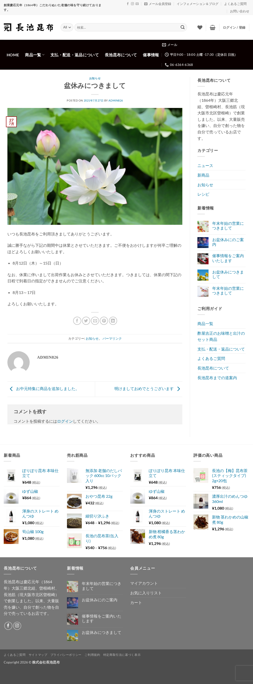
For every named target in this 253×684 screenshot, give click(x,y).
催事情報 (151, 54)
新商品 (203, 175)
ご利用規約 (92, 655)
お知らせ (95, 78)
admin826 (115, 100)
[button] (157, 3)
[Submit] (182, 27)
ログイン (65, 421)
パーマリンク (112, 338)
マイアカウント (144, 583)
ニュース (205, 165)
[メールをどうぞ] (137, 4)
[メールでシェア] (95, 321)
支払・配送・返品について (74, 54)
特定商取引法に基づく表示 (122, 655)
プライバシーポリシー (66, 655)
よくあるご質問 (235, 4)
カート (136, 602)
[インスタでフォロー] (132, 4)
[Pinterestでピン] (104, 321)
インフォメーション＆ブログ (197, 4)
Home (13, 54)
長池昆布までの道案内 (217, 377)
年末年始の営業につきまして (228, 225)
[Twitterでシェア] (86, 321)
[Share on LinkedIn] (113, 321)
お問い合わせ (239, 11)
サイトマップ (38, 655)
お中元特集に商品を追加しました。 (43, 388)
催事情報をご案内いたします (228, 258)
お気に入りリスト (146, 592)
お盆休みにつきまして (228, 274)
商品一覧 (34, 54)
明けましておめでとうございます (148, 388)
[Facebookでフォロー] (127, 4)
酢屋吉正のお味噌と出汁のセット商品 (221, 336)
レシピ (203, 194)
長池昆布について (121, 54)
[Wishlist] (199, 27)
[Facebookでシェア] (77, 321)
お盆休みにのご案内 (228, 242)
